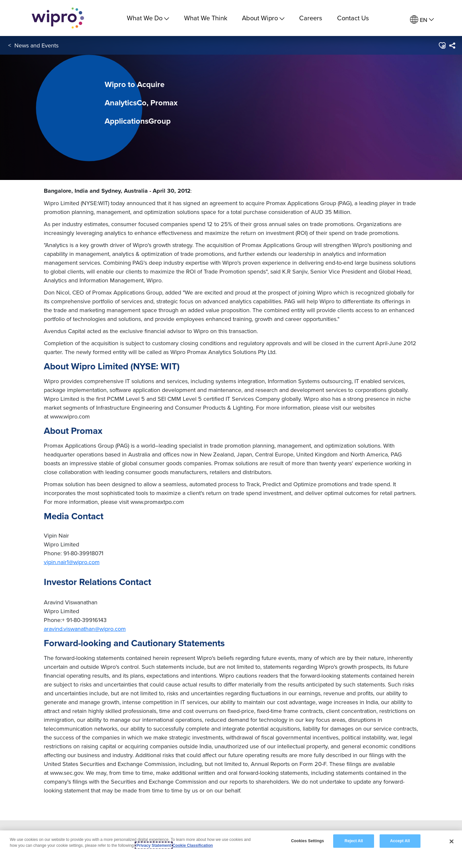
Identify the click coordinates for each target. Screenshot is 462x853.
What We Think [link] (205, 18)
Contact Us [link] (353, 18)
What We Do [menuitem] (148, 18)
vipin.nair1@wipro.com (72, 562)
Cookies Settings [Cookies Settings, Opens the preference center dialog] (307, 841)
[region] (231, 841)
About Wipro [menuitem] (263, 18)
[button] (441, 45)
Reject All (354, 841)
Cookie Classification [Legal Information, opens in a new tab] (193, 845)
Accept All (400, 841)
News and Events (36, 45)
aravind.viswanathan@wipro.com (85, 629)
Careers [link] (310, 18)
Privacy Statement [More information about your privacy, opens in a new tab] (153, 845)
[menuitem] (422, 20)
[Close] (451, 841)
